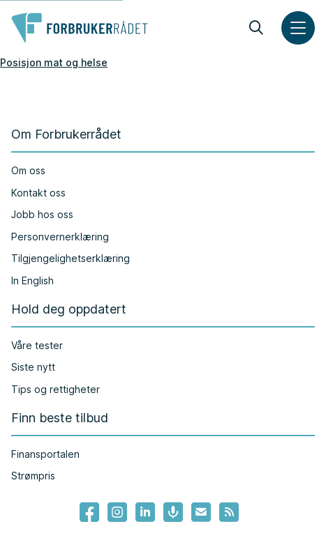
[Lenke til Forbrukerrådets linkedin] (145, 512)
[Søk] (256, 28)
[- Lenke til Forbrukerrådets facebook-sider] (89, 512)
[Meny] (298, 28)
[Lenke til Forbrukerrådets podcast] (173, 512)
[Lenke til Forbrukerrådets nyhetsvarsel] (201, 512)
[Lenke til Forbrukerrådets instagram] (117, 512)
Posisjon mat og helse (54, 62)
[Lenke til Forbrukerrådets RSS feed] (229, 512)
